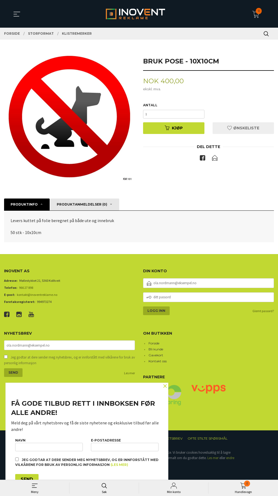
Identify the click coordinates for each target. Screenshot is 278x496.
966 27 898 (26, 288)
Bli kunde (156, 349)
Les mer (129, 374)
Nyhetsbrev (171, 438)
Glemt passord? (263, 311)
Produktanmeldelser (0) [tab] (82, 204)
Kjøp (174, 130)
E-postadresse (125, 443)
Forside (154, 343)
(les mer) (119, 465)
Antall (150, 106)
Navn (49, 443)
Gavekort (156, 355)
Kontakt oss (158, 361)
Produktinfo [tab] (24, 204)
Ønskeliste (243, 130)
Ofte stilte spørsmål (208, 438)
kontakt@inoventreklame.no (37, 295)
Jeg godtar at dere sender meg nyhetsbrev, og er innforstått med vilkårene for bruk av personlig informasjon (69, 360)
